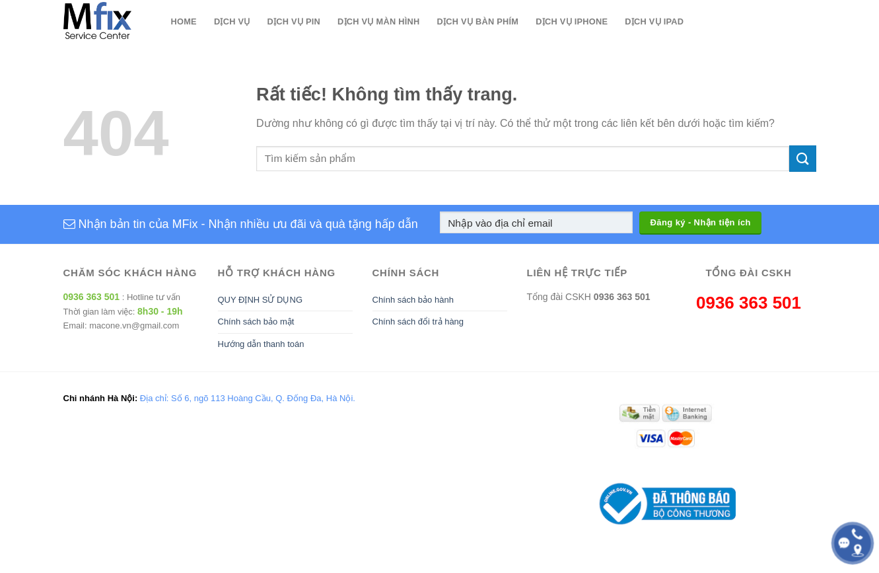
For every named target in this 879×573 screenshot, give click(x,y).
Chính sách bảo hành (413, 300)
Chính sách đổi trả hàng (418, 321)
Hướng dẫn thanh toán (261, 344)
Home (184, 21)
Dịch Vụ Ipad (654, 21)
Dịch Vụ (232, 21)
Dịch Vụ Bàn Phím (478, 21)
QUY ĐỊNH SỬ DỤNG (260, 300)
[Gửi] (802, 158)
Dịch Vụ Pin (294, 21)
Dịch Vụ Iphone (572, 21)
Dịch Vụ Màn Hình (378, 21)
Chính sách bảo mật (256, 321)
